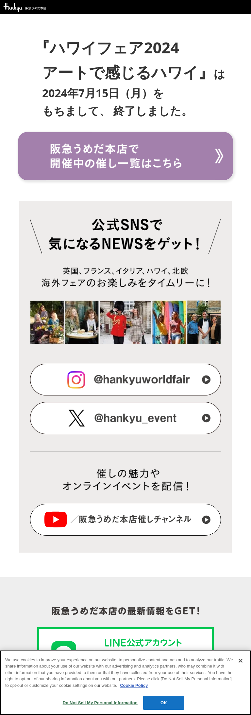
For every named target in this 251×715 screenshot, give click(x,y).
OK (163, 702)
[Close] (240, 660)
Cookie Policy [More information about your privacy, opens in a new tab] (134, 685)
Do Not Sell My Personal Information (100, 702)
